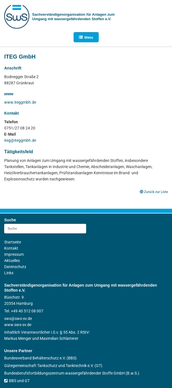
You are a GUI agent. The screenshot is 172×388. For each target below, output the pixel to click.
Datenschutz (15, 266)
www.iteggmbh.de (20, 102)
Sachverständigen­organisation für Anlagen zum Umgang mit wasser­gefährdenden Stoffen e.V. (73, 16)
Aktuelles (12, 260)
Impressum (14, 254)
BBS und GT (17, 380)
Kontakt (11, 248)
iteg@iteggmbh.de (20, 140)
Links (8, 273)
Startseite (12, 242)
